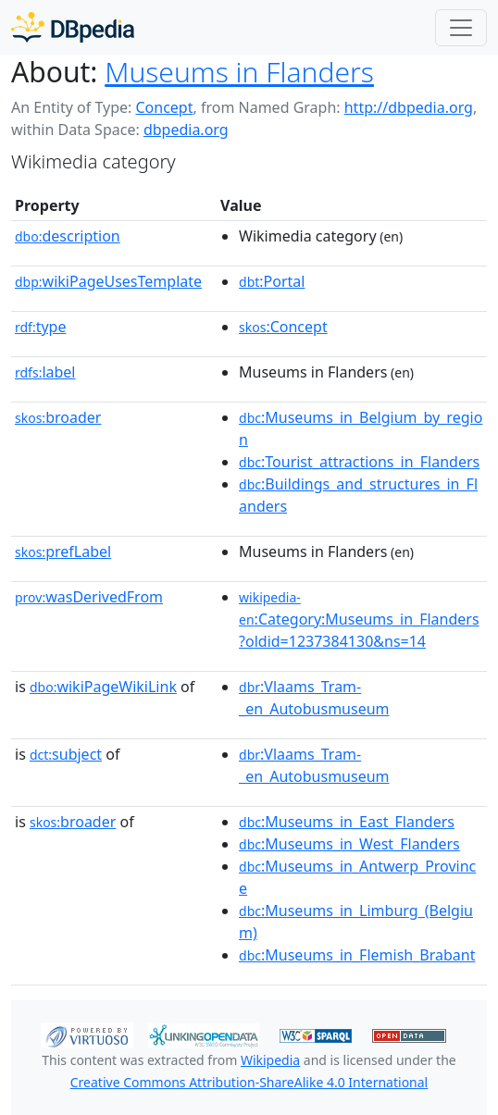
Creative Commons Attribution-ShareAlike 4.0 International (249, 1082)
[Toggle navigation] (461, 27)
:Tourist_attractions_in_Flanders (359, 462)
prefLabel (63, 551)
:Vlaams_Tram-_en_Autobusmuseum (314, 697)
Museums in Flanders (239, 72)
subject (66, 754)
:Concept (283, 326)
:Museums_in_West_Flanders (349, 844)
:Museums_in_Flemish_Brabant (357, 955)
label (45, 372)
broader (58, 417)
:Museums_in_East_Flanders (346, 821)
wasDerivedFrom (89, 597)
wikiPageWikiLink (103, 686)
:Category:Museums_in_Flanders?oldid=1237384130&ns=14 (359, 619)
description (67, 236)
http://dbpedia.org (408, 107)
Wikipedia (270, 1060)
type (41, 326)
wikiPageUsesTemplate (108, 281)
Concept (164, 107)
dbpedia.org (186, 129)
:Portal (272, 281)
